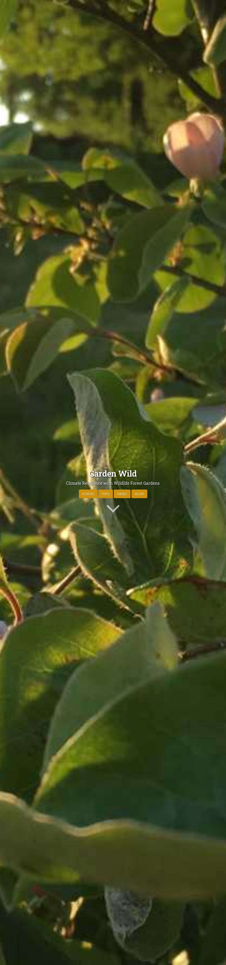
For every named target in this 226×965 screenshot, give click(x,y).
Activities (88, 494)
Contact (122, 494)
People (106, 494)
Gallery (139, 494)
